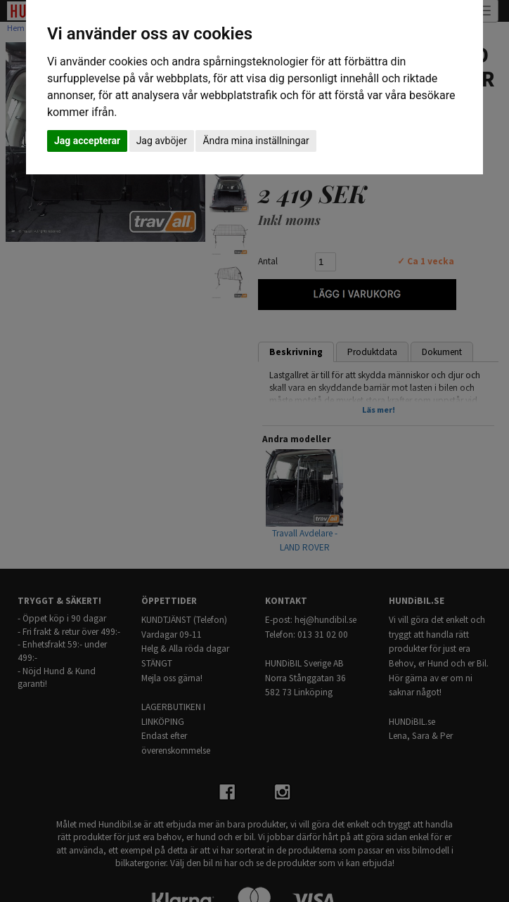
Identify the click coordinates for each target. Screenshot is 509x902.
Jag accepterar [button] (87, 140)
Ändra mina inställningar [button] (255, 140)
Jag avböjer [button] (161, 140)
